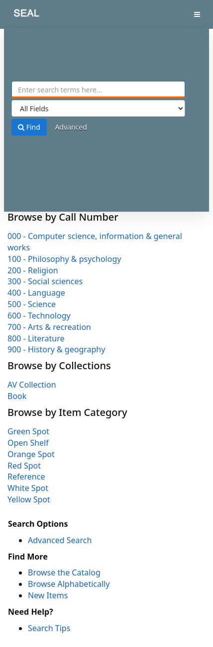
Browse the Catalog (64, 572)
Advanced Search (60, 540)
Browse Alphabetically (68, 583)
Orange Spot (31, 454)
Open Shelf (28, 442)
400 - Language (36, 292)
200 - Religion (32, 270)
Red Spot (24, 465)
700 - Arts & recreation (49, 327)
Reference (26, 476)
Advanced (71, 127)
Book (16, 396)
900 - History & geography (56, 349)
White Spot (27, 488)
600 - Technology (39, 315)
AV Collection (31, 384)
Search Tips (49, 628)
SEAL (19, 15)
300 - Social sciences (45, 281)
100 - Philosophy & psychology (64, 258)
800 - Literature (35, 338)
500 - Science (31, 304)
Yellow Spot (28, 499)
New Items (48, 595)
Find (29, 127)
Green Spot (28, 431)
